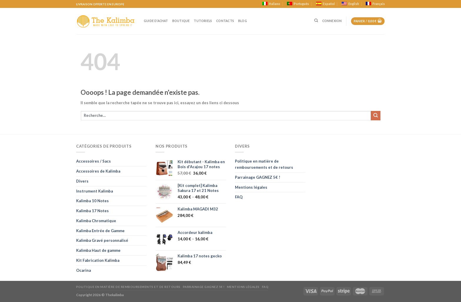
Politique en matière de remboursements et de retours (264, 164)
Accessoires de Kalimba (98, 171)
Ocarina (83, 270)
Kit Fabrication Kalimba (97, 260)
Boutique (181, 21)
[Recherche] (316, 21)
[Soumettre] (375, 115)
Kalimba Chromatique (96, 220)
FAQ (239, 197)
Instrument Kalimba (94, 191)
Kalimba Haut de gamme (98, 250)
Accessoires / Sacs (93, 161)
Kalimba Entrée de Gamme (100, 230)
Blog (242, 21)
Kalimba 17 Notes (92, 210)
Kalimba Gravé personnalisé (102, 240)
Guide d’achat (156, 21)
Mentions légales (251, 187)
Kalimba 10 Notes (92, 200)
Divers (82, 181)
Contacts (225, 21)
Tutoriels (203, 21)
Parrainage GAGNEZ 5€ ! (257, 177)
